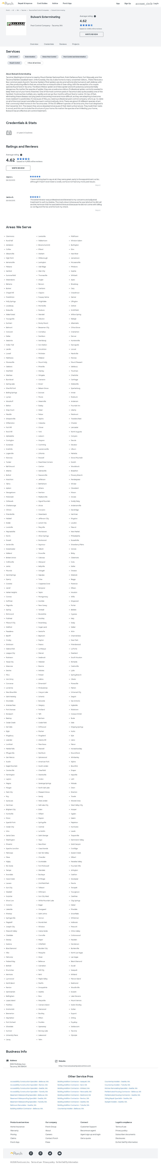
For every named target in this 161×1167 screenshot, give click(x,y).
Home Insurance (17, 1127)
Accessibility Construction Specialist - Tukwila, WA (29, 1092)
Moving (13, 1134)
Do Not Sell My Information (127, 1142)
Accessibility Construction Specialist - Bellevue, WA (29, 1082)
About (48, 1130)
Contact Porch (51, 1138)
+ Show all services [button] (34, 63)
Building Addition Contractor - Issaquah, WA (74, 1082)
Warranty (14, 1130)
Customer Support (88, 1127)
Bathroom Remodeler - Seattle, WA (23, 1105)
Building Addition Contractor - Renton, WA (73, 1098)
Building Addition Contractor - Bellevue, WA (26, 1109)
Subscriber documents (125, 1134)
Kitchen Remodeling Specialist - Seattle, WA (121, 1088)
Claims (13, 1138)
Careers (48, 1134)
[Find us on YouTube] (60, 1153)
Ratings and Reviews (22, 146)
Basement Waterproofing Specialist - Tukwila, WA (28, 1102)
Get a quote (85, 1138)
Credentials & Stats (21, 123)
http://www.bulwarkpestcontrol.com (75, 1066)
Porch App (67, 3)
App (118, 3)
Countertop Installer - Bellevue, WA (71, 1109)
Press (47, 1142)
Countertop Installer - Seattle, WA (117, 1082)
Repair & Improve (25, 3)
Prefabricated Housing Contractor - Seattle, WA (122, 1095)
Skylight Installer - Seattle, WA (116, 1102)
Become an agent (88, 1130)
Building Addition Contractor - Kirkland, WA (74, 1088)
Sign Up (127, 3)
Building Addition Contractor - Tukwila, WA (73, 1105)
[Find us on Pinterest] (40, 1153)
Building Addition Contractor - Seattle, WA (73, 1102)
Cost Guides (42, 3)
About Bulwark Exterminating (18, 74)
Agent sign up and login (90, 1134)
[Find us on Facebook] (31, 1153)
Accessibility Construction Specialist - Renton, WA (29, 1085)
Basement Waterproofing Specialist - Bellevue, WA (29, 1095)
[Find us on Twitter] (50, 1153)
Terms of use (121, 1127)
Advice (55, 3)
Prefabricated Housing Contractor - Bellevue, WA (123, 1092)
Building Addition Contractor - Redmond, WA (74, 1095)
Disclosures (120, 1138)
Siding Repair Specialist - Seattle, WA (118, 1098)
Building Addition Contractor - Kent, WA (72, 1085)
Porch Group (50, 1127)
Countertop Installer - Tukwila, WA (117, 1085)
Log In (147, 3)
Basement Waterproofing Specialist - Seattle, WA (28, 1098)
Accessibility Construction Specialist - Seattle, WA (29, 1088)
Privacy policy (121, 1130)
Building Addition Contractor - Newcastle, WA (74, 1092)
